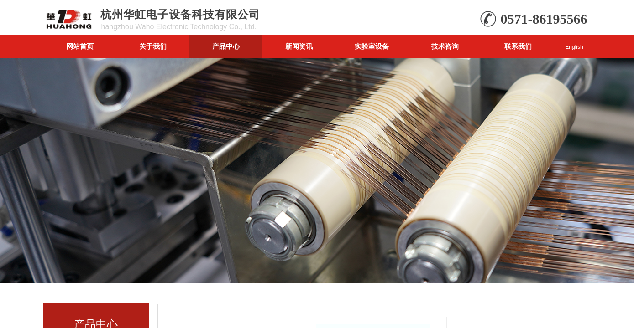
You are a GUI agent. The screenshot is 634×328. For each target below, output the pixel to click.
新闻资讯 (299, 46)
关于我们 (153, 46)
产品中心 (226, 46)
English (574, 47)
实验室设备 (372, 46)
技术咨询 (445, 46)
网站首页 (80, 46)
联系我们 (518, 46)
